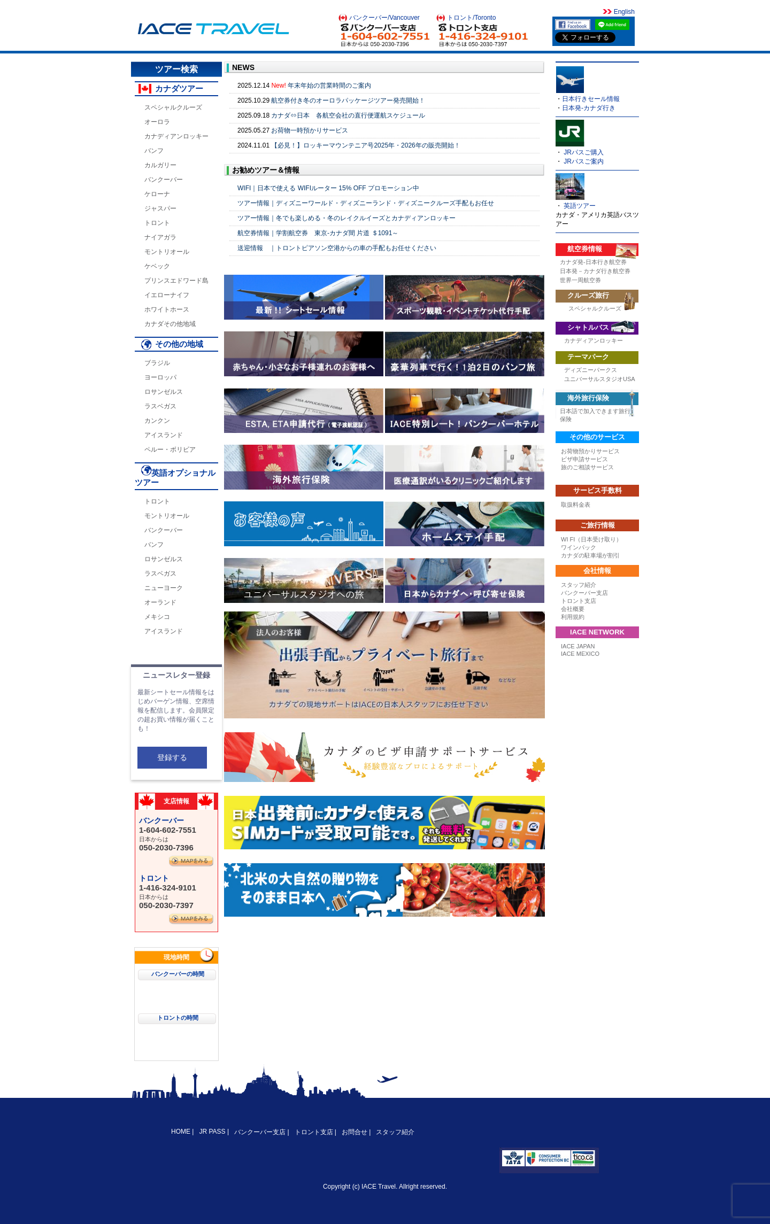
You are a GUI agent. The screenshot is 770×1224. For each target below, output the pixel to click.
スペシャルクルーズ (173, 107)
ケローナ (157, 194)
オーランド (160, 602)
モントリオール (166, 251)
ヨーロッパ (160, 377)
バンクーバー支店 (584, 593)
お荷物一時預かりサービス (309, 130)
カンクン (157, 420)
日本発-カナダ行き (588, 108)
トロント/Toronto (471, 17)
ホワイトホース (166, 309)
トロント (157, 223)
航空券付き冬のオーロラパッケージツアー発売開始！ (348, 100)
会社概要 (572, 609)
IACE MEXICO (580, 653)
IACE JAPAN (578, 646)
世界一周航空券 (580, 280)
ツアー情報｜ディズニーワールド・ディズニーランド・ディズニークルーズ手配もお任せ (365, 203)
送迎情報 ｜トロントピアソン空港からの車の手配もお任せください (336, 248)
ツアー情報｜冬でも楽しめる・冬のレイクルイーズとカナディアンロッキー (346, 218)
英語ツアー (580, 206)
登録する (172, 757)
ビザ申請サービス (584, 459)
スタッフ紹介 (578, 585)
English (623, 12)
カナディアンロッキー (176, 136)
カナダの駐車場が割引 (590, 555)
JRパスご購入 (584, 152)
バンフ (154, 150)
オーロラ (157, 122)
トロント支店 (578, 601)
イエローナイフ (166, 295)
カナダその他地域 (170, 324)
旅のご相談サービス (587, 467)
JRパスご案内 (584, 161)
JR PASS (212, 1131)
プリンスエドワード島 (176, 280)
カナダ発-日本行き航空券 (593, 262)
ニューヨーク (163, 588)
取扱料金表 (575, 504)
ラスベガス (160, 406)
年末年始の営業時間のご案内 (329, 85)
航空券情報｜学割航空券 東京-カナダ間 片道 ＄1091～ (317, 233)
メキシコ (157, 617)
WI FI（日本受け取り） (591, 539)
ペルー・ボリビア (170, 449)
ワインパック (578, 547)
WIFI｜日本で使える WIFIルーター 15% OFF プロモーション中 (328, 188)
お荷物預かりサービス (590, 451)
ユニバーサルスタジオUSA (599, 379)
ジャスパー (160, 208)
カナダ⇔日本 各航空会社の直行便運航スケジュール (348, 115)
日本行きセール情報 (591, 99)
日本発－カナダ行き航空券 (595, 271)
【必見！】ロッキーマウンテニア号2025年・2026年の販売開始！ (365, 145)
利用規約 (572, 617)
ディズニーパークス (590, 370)
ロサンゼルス (163, 392)
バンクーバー (163, 179)
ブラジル (157, 363)
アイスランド (163, 435)
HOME (181, 1131)
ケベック (157, 266)
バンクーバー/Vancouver (384, 17)
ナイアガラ (160, 237)
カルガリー (160, 165)
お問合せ (354, 1132)
